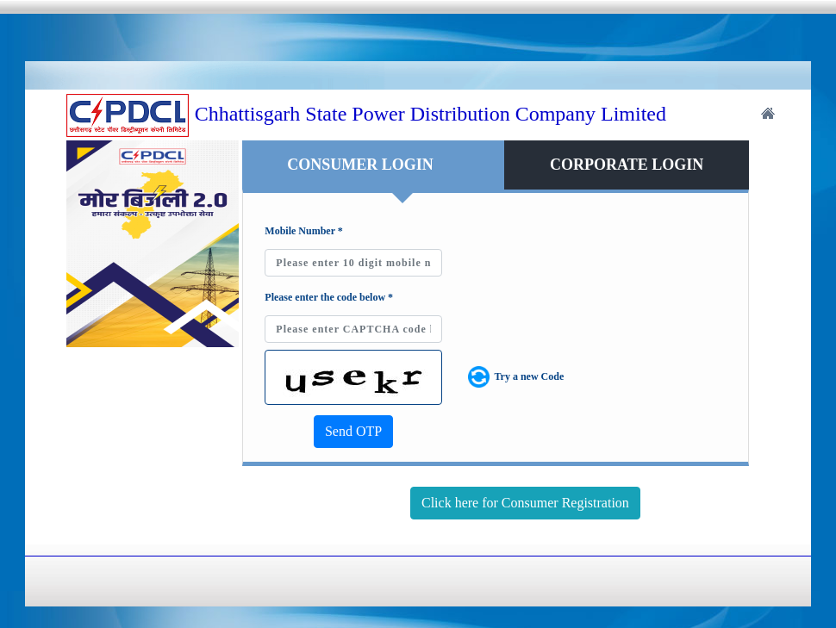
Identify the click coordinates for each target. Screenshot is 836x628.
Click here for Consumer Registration (525, 502)
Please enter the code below (329, 297)
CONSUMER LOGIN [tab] (360, 164)
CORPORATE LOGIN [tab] (626, 164)
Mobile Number (303, 231)
